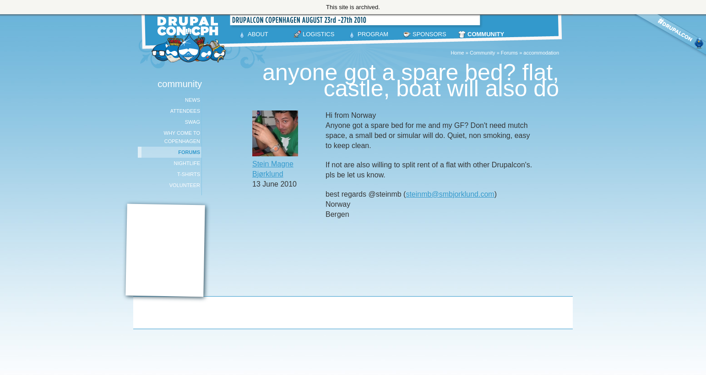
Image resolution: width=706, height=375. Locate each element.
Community (482, 52)
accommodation (541, 52)
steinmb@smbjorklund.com (450, 194)
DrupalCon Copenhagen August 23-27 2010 (190, 39)
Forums (509, 52)
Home (457, 52)
